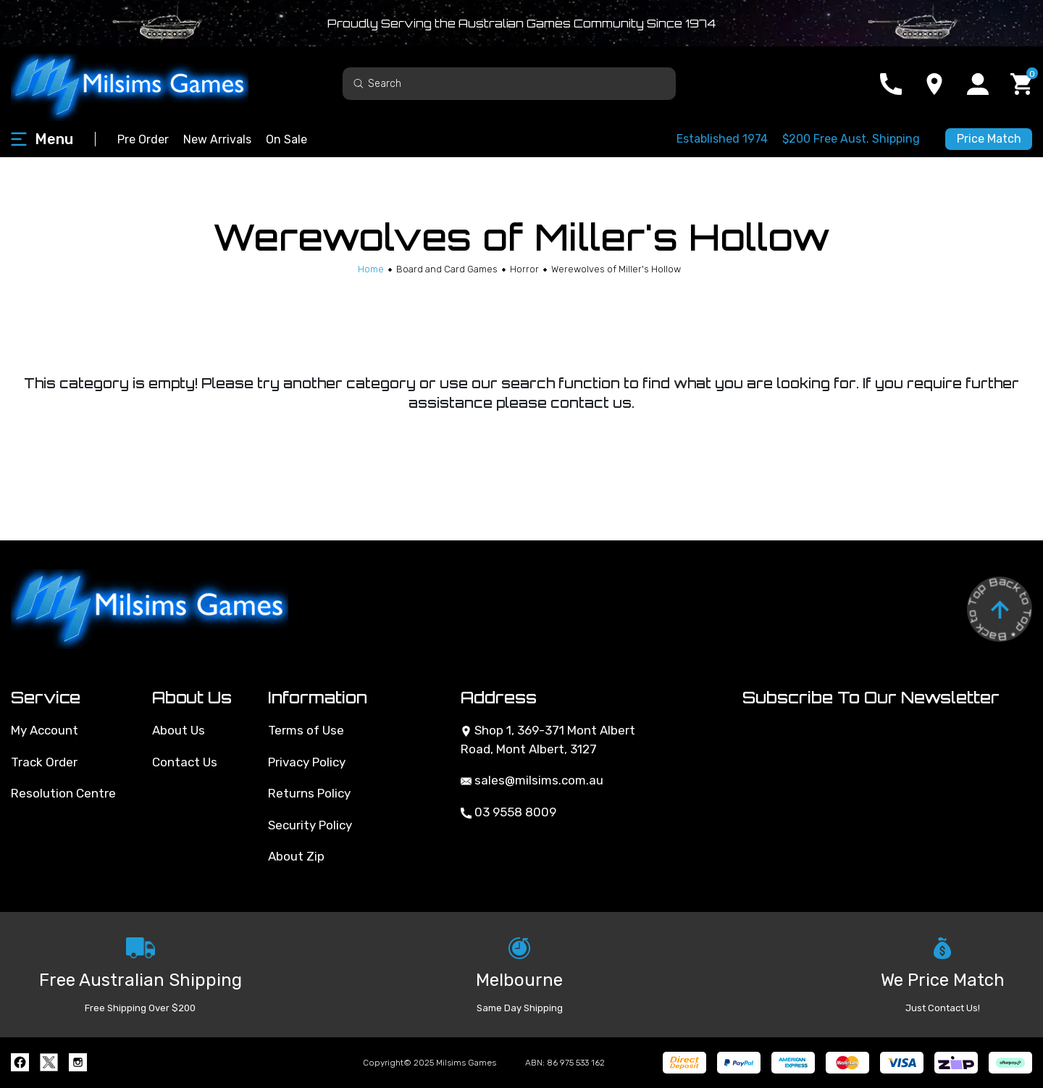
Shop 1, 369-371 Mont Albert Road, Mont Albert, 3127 (548, 739)
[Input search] (509, 83)
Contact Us (184, 762)
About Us (178, 730)
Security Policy (310, 825)
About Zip (296, 856)
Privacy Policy (306, 762)
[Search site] (358, 83)
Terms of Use (306, 730)
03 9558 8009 (508, 812)
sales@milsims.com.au (532, 780)
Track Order (44, 762)
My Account (44, 730)
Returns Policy (309, 793)
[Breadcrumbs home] (371, 269)
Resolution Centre (63, 793)
